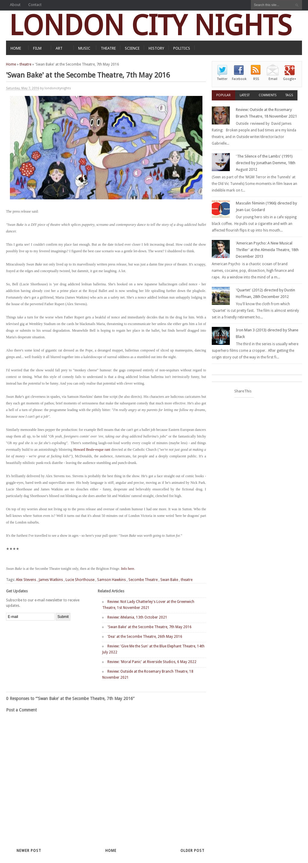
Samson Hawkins (111, 580)
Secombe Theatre (143, 580)
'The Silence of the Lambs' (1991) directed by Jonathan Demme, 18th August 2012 (265, 163)
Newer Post (29, 851)
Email (273, 79)
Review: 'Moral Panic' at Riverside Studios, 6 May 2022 (151, 662)
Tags (289, 95)
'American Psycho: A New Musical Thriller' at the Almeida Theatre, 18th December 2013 (267, 250)
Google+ (289, 79)
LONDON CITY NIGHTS (150, 25)
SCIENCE (132, 48)
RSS (256, 79)
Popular (223, 95)
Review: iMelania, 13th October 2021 (137, 617)
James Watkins (51, 580)
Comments (267, 95)
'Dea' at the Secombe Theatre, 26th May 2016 (144, 636)
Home (11, 64)
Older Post (192, 851)
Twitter (222, 79)
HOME (16, 48)
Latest (245, 95)
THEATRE (108, 48)
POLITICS (181, 48)
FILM (37, 48)
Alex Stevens (26, 580)
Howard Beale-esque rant (91, 449)
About (15, 4)
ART (59, 48)
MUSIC (84, 48)
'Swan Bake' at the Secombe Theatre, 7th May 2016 (149, 627)
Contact (35, 4)
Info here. (128, 569)
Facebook (239, 79)
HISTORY (156, 48)
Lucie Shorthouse (80, 580)
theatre (25, 64)
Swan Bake (169, 580)
